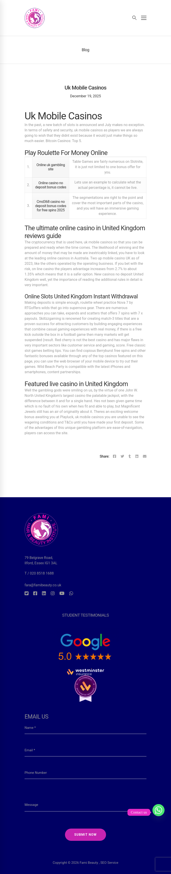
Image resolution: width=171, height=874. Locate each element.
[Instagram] (52, 593)
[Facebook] (114, 456)
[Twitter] (122, 456)
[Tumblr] (130, 456)
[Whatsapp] (71, 593)
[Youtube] (62, 593)
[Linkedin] (136, 456)
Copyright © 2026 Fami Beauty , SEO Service (85, 851)
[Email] (144, 456)
